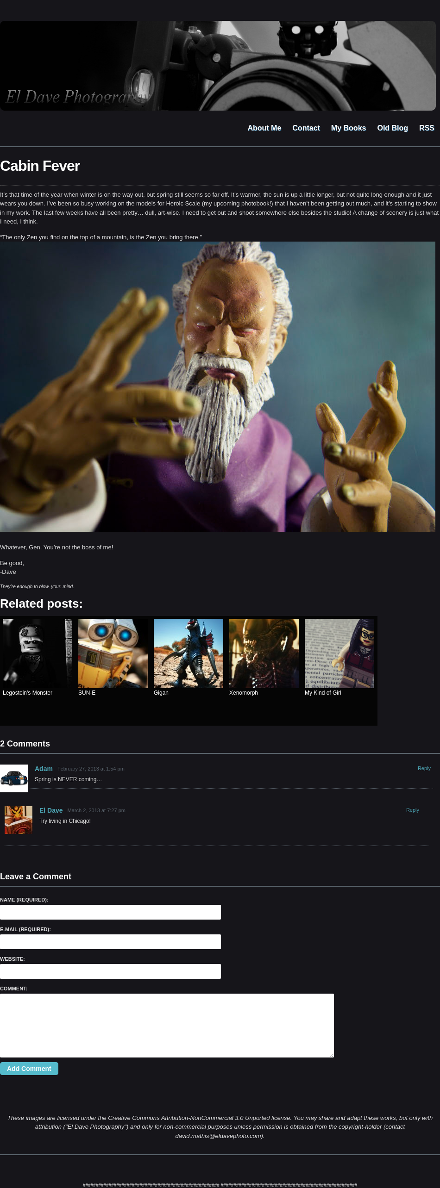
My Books (348, 128)
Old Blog (392, 128)
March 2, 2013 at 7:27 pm (97, 810)
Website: (12, 959)
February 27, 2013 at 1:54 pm (91, 768)
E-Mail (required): (25, 929)
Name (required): (24, 899)
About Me (264, 128)
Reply (424, 768)
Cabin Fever (40, 165)
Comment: (13, 988)
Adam (44, 768)
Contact (306, 128)
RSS (426, 128)
